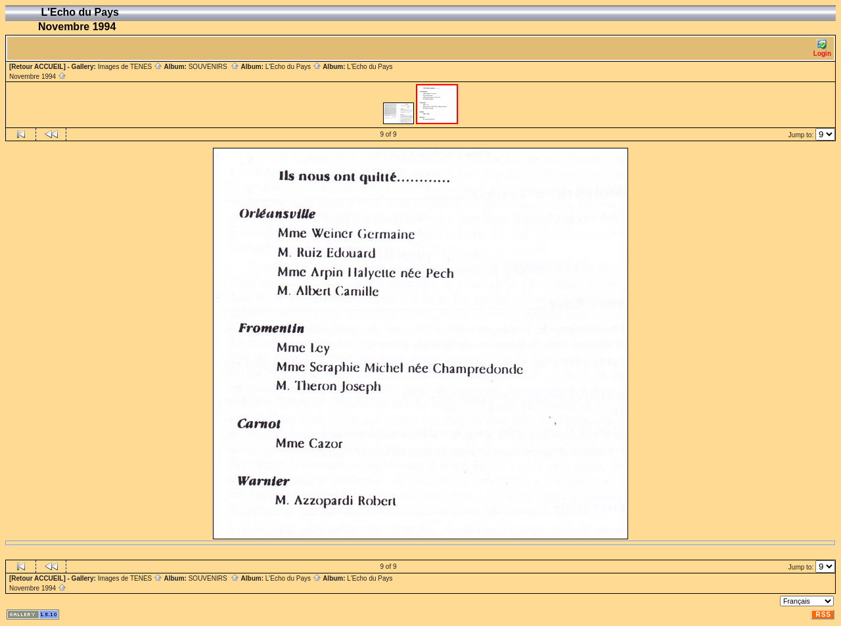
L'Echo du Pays (293, 66)
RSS (823, 614)
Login (822, 48)
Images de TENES (130, 66)
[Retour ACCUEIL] (37, 66)
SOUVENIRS (214, 66)
